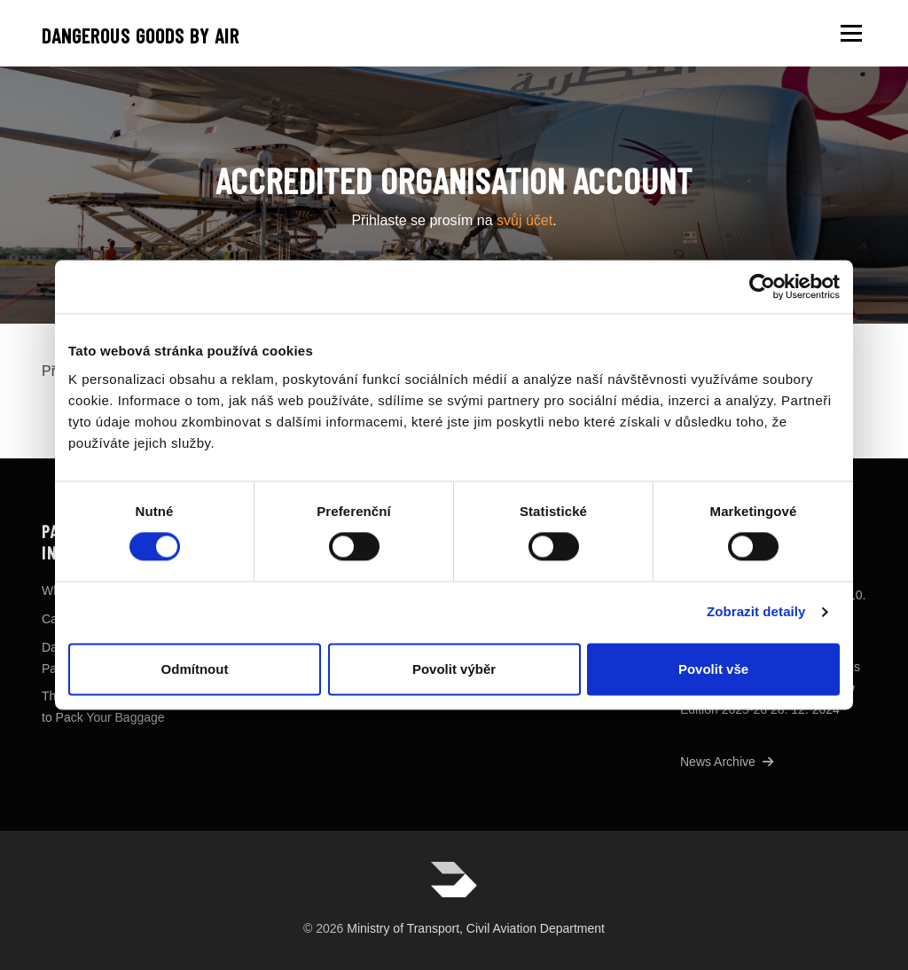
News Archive (726, 762)
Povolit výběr (454, 669)
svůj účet (524, 220)
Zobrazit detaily (756, 612)
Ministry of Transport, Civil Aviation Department (476, 928)
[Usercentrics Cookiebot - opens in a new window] (762, 286)
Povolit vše (713, 669)
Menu (850, 33)
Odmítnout (195, 669)
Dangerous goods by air (140, 35)
